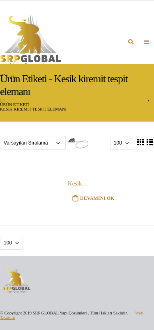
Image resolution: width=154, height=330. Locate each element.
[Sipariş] (33, 143)
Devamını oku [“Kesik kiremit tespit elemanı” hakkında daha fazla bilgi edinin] (97, 198)
